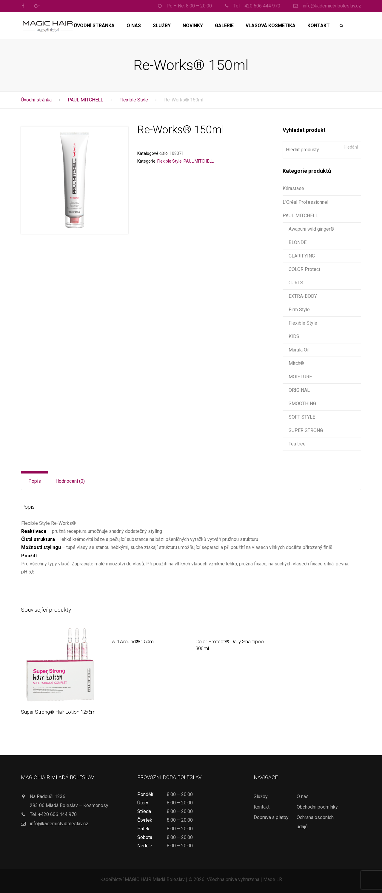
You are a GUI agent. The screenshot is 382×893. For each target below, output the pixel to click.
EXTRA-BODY (303, 296)
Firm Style (299, 309)
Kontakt (318, 25)
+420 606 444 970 (57, 814)
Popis (34, 481)
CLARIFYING (302, 256)
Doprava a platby (271, 817)
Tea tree (297, 444)
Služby (162, 25)
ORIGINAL (299, 390)
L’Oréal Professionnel (305, 202)
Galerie (224, 25)
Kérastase (293, 188)
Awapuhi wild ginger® (311, 229)
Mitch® (296, 363)
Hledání (351, 147)
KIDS (294, 336)
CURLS (296, 283)
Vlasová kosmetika (270, 25)
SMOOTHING (302, 403)
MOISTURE (300, 377)
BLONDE (297, 242)
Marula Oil (299, 350)
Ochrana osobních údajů (315, 822)
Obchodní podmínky (317, 807)
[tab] (34, 481)
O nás (134, 25)
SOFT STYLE (302, 417)
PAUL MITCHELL (85, 100)
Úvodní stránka (94, 25)
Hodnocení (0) (70, 481)
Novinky (193, 25)
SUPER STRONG (306, 430)
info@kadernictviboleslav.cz (59, 823)
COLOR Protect (304, 269)
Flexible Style (133, 100)
